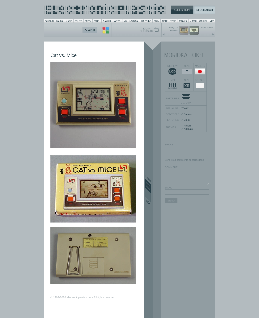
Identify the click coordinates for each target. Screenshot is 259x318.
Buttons (188, 114)
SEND (171, 200)
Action (187, 125)
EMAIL (168, 187)
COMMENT (171, 167)
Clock (187, 119)
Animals (188, 128)
